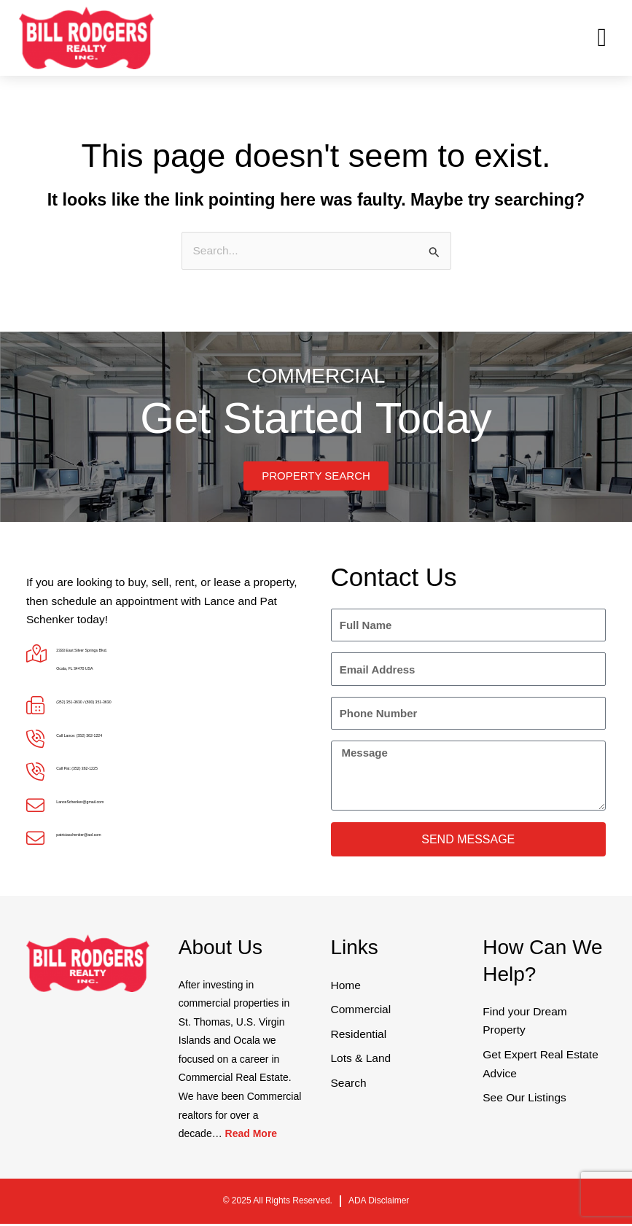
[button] (602, 38)
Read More (251, 1135)
